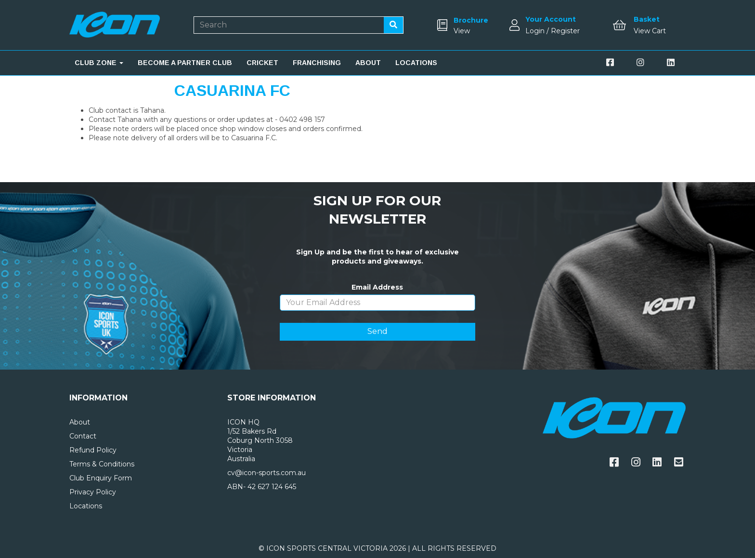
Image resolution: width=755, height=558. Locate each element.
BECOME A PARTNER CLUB (185, 62)
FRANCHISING (317, 62)
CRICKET (262, 62)
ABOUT (368, 62)
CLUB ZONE (99, 62)
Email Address (377, 287)
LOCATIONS (416, 62)
